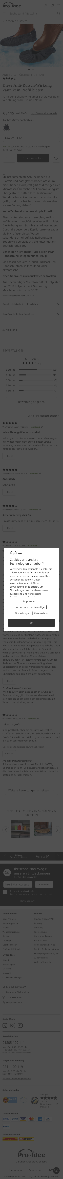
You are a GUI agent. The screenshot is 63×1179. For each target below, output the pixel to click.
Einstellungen (22, 613)
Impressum (29, 601)
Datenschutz (41, 613)
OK (31, 622)
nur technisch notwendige (30, 607)
